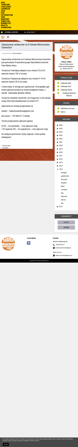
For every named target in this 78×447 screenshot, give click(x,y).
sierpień (64, 183)
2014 (60, 166)
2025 (60, 129)
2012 (60, 206)
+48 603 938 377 (30, 32)
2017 (60, 156)
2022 (60, 139)
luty (62, 203)
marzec (63, 200)
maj (62, 193)
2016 (60, 159)
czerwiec (64, 190)
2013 (61, 169)
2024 (60, 132)
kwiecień (64, 196)
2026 (60, 125)
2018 (60, 152)
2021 (60, 142)
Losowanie (5, 148)
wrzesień (64, 179)
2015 (60, 162)
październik (65, 176)
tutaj (35, 126)
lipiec (63, 186)
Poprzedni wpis (6, 146)
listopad (63, 173)
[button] (8, 37)
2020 (60, 145)
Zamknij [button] (6, 444)
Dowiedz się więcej (34, 440)
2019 (60, 149)
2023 (60, 135)
